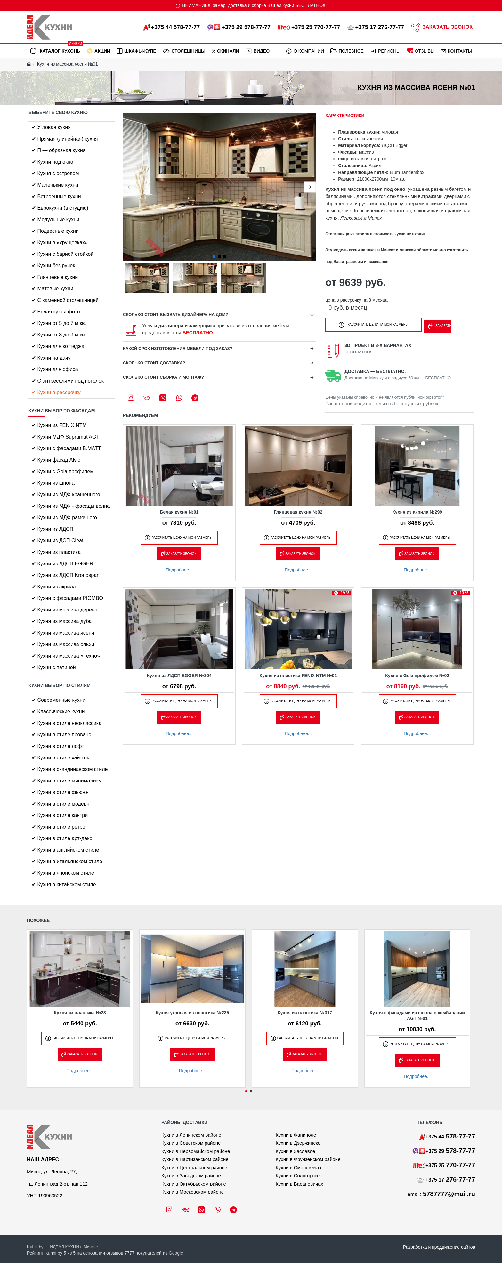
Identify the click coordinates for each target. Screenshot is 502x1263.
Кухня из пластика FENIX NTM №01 (298, 674)
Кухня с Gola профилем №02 (417, 674)
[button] (128, 187)
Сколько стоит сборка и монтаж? (163, 377)
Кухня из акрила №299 (417, 511)
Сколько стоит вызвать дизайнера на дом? (175, 314)
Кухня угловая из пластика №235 (192, 1012)
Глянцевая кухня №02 (298, 511)
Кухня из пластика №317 (305, 1012)
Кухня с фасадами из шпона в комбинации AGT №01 (417, 1015)
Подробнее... (179, 569)
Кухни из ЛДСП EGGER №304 (179, 674)
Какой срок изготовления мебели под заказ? (177, 348)
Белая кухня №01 (179, 511)
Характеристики (344, 115)
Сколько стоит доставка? (154, 362)
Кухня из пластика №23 (80, 1012)
